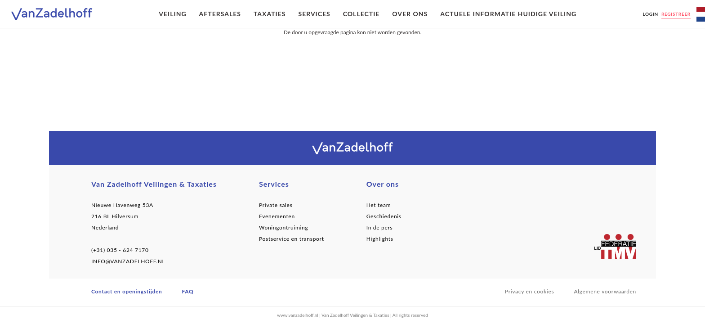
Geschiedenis (384, 216)
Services (314, 14)
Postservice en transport (291, 238)
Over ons (410, 14)
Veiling (172, 14)
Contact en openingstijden (126, 291)
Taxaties (270, 14)
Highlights (379, 238)
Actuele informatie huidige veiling (508, 14)
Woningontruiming (283, 227)
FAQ (188, 291)
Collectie (361, 14)
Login (650, 14)
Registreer (676, 14)
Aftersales (220, 14)
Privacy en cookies (529, 291)
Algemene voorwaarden (605, 291)
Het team (378, 205)
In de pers (379, 227)
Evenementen (277, 216)
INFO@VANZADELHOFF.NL (128, 261)
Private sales (276, 205)
